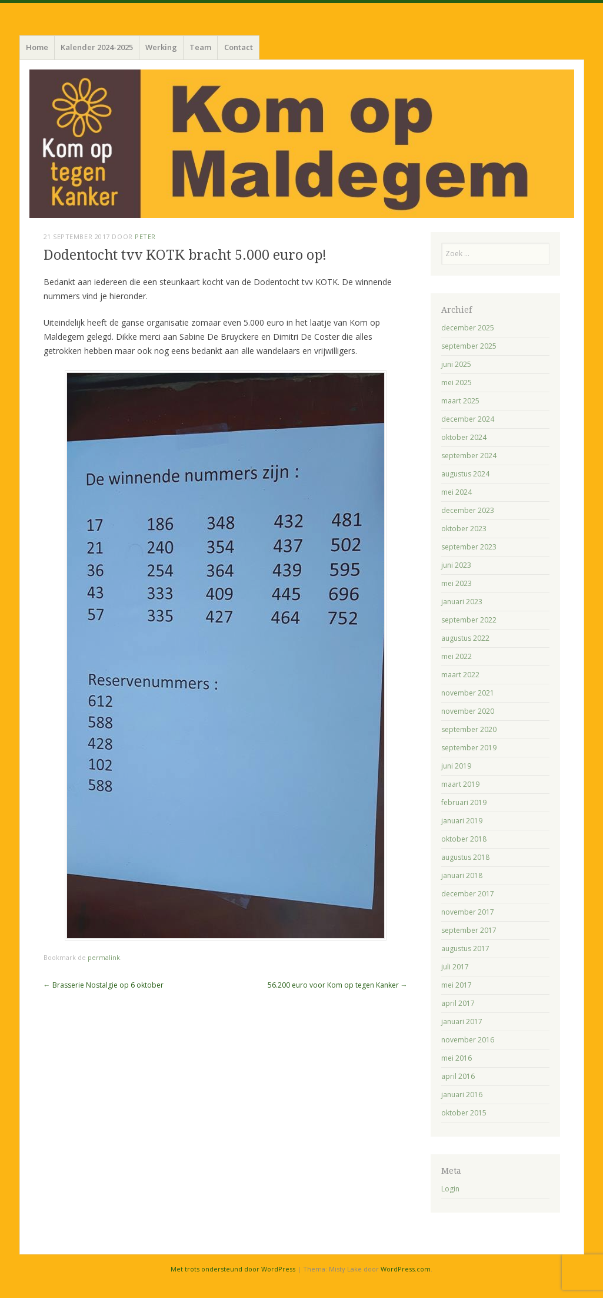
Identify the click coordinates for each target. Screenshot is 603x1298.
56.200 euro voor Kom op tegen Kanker (338, 985)
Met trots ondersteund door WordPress (233, 1268)
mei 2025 (456, 383)
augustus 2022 (465, 638)
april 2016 (458, 1076)
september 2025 (469, 346)
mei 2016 (456, 1058)
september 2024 (469, 456)
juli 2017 (455, 967)
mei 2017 (456, 985)
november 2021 (467, 693)
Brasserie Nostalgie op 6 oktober (104, 985)
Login (450, 1189)
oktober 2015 (464, 1113)
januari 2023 (461, 602)
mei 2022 (456, 656)
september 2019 (469, 748)
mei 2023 (456, 583)
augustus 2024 (465, 474)
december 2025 (467, 328)
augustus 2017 (465, 948)
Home (37, 47)
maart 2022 (460, 675)
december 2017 (467, 894)
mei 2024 (456, 492)
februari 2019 (464, 802)
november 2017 (467, 912)
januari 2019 (461, 821)
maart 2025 (460, 401)
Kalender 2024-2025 (97, 47)
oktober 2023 (464, 529)
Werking (161, 47)
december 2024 (467, 419)
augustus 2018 (465, 857)
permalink (104, 957)
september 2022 (469, 620)
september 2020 (469, 729)
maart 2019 (460, 784)
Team (200, 47)
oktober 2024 (464, 437)
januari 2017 (461, 1021)
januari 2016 (461, 1095)
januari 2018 (461, 875)
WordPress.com (406, 1268)
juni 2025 (456, 364)
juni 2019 (456, 766)
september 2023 (469, 547)
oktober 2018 (464, 839)
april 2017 (458, 1003)
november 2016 (467, 1040)
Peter (145, 236)
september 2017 (469, 930)
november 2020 (467, 711)
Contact (238, 47)
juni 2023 (456, 565)
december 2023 (467, 510)
